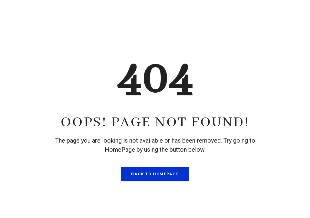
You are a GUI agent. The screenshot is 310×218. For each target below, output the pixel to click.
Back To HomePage (155, 174)
